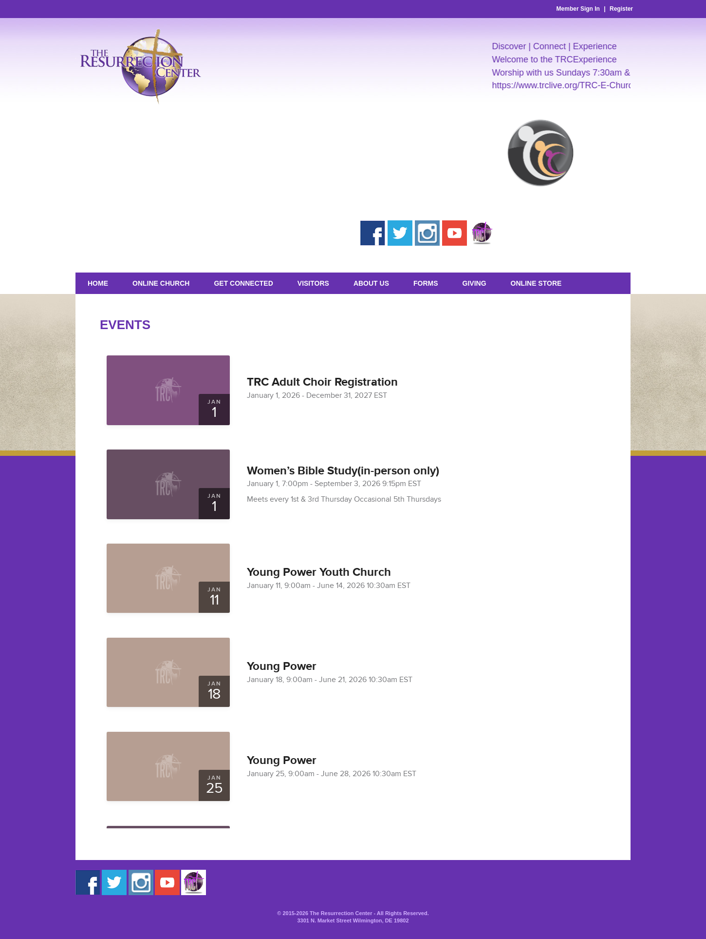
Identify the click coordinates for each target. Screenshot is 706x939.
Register (621, 8)
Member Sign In (578, 8)
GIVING (474, 283)
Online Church (160, 283)
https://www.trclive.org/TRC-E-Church (570, 85)
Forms (425, 283)
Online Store (536, 283)
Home (98, 283)
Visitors (313, 283)
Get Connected (243, 283)
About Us (371, 283)
